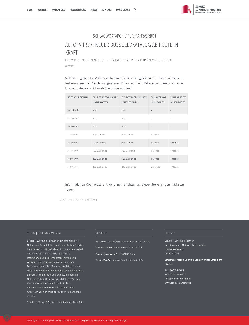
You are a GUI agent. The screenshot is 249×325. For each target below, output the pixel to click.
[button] (7, 318)
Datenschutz (98, 320)
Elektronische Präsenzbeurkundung (111, 247)
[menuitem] (30, 9)
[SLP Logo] (201, 9)
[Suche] (135, 9)
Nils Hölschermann (89, 199)
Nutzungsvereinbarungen (116, 320)
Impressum (87, 320)
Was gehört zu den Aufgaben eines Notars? (114, 241)
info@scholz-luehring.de (178, 278)
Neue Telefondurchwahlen (107, 254)
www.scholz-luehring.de (178, 282)
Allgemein (69, 66)
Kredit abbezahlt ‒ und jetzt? (109, 260)
